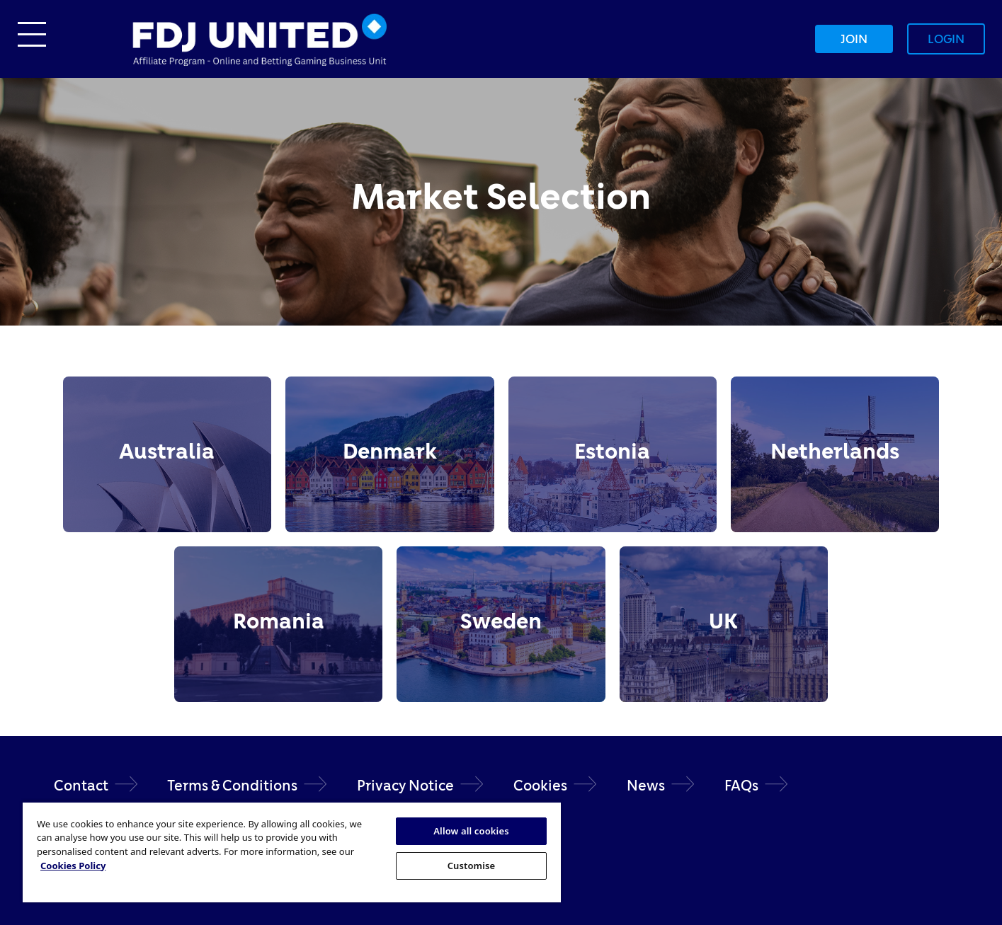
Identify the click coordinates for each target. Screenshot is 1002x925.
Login (946, 38)
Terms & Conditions (232, 785)
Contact (81, 785)
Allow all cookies (471, 831)
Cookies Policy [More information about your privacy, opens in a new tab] (73, 865)
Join (854, 38)
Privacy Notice (405, 785)
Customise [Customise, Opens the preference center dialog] (472, 865)
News (646, 785)
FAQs (741, 785)
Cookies (540, 785)
